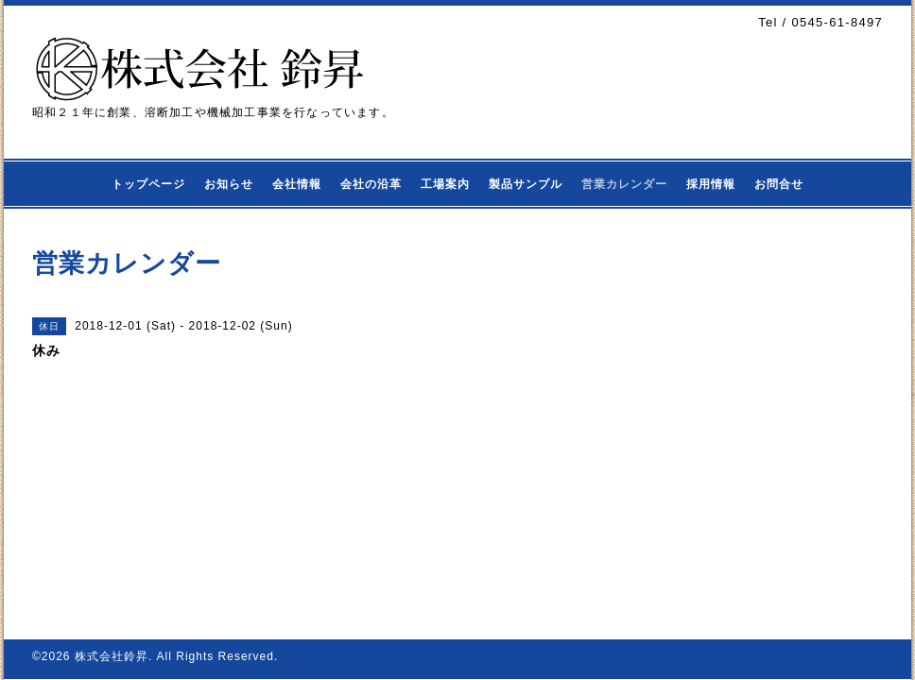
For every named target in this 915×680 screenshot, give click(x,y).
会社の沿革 (371, 184)
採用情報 (710, 184)
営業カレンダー (624, 184)
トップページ (148, 184)
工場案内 (445, 184)
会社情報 (296, 184)
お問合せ (778, 184)
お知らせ (228, 184)
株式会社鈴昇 (111, 656)
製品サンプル (525, 184)
